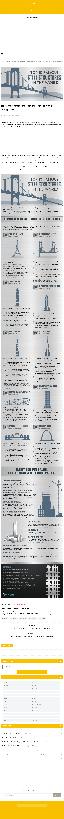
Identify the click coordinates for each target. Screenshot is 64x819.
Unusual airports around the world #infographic (15, 729)
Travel (33, 717)
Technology (6, 717)
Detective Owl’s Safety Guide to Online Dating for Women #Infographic (21, 750)
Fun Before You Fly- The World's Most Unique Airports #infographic (20, 746)
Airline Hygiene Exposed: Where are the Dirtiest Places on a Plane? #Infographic (24, 754)
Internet (6, 707)
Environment (35, 695)
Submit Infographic (34, 3)
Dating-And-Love (36, 688)
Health (34, 701)
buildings (4, 618)
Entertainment (7, 695)
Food (5, 701)
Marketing (6, 710)
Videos (5, 720)
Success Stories (36, 714)
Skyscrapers (42, 618)
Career (34, 685)
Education (34, 692)
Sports (5, 714)
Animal (5, 682)
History (5, 704)
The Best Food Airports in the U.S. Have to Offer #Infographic (19, 733)
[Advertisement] (32, 32)
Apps (33, 682)
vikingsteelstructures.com (18, 604)
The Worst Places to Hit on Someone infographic (15, 758)
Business (6, 685)
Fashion (6, 698)
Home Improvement (37, 704)
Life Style (34, 707)
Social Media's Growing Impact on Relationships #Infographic (19, 738)
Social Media (35, 710)
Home (26, 3)
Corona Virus (7, 688)
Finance (34, 698)
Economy (6, 692)
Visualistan (33, 814)
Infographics (23, 618)
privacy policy (21, 806)
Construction (13, 618)
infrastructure (32, 618)
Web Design (35, 720)
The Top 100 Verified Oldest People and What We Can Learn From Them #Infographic (25, 742)
